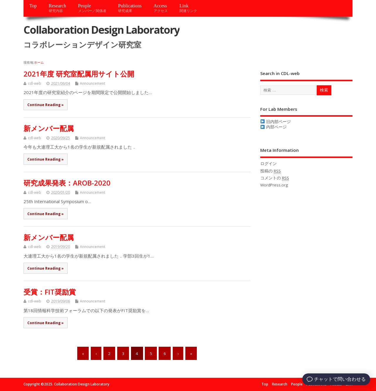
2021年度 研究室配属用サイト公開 (79, 74)
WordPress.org (274, 185)
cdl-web (34, 83)
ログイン (268, 163)
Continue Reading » (45, 104)
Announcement (92, 83)
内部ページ (273, 127)
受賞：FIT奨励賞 (50, 292)
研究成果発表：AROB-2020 (67, 183)
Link (188, 8)
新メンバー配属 (49, 128)
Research (57, 8)
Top (33, 5)
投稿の (270, 171)
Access (161, 8)
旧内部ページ (276, 121)
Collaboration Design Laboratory (101, 30)
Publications (130, 8)
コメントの (274, 178)
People (92, 8)
